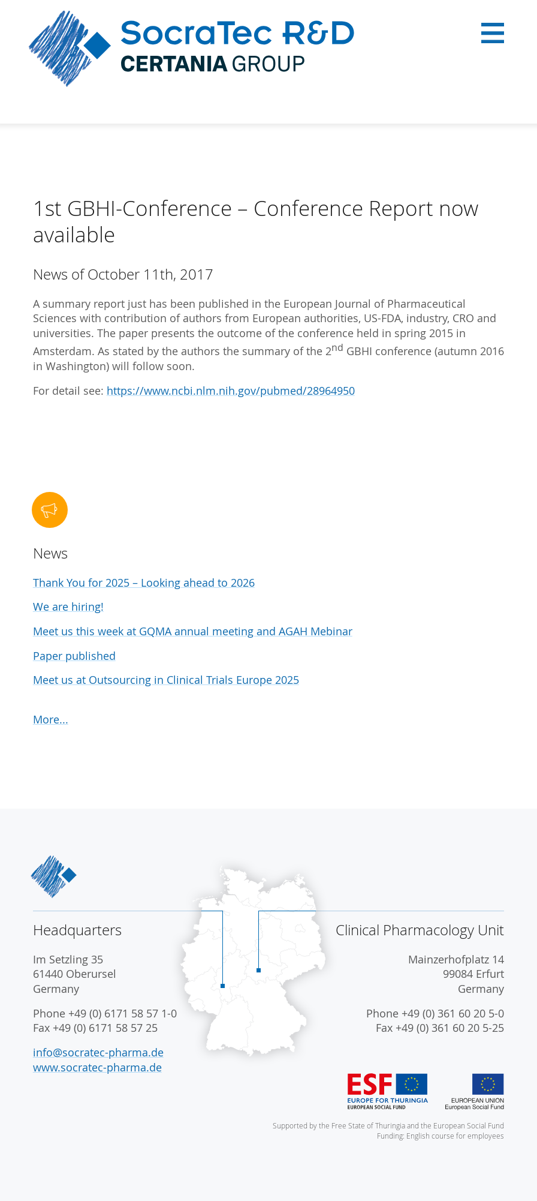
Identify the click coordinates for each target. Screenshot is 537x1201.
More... (50, 719)
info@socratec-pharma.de (98, 1052)
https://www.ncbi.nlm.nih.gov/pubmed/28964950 (231, 391)
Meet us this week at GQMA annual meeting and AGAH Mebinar (192, 631)
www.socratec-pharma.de (97, 1067)
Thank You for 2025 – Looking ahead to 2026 (144, 583)
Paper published (74, 656)
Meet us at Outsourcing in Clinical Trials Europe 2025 (166, 680)
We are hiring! (68, 607)
